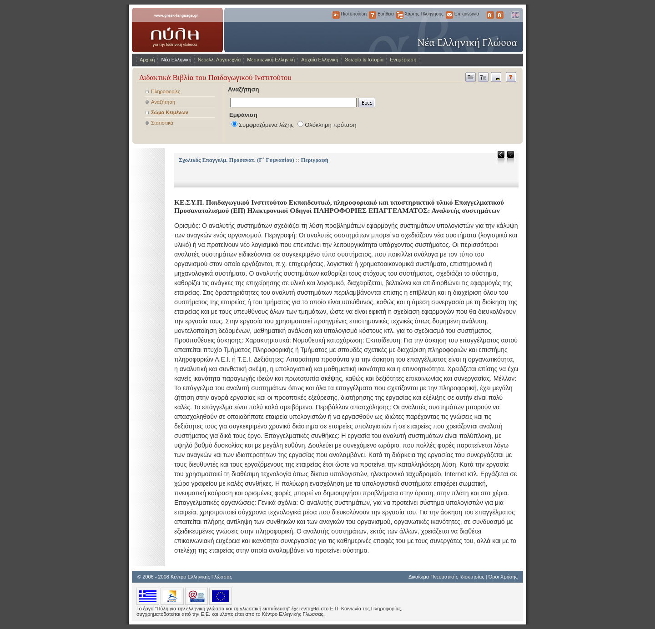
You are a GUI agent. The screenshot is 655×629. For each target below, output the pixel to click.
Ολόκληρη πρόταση (330, 124)
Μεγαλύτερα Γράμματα (490, 15)
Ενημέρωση (403, 59)
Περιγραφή (314, 160)
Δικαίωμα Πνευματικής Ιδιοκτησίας (446, 576)
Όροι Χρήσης (503, 576)
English (515, 15)
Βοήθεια (372, 15)
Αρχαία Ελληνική (319, 59)
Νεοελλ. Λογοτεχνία (219, 59)
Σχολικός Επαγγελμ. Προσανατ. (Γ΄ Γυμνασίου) (236, 160)
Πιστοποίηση (336, 15)
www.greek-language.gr (177, 30)
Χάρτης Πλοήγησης (399, 15)
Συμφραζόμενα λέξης (266, 124)
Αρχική (147, 59)
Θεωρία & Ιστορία (364, 59)
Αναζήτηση (163, 102)
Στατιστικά (162, 123)
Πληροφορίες (165, 91)
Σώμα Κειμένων (169, 112)
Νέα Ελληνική (176, 59)
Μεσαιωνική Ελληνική (271, 59)
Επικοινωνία (449, 15)
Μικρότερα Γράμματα (500, 15)
